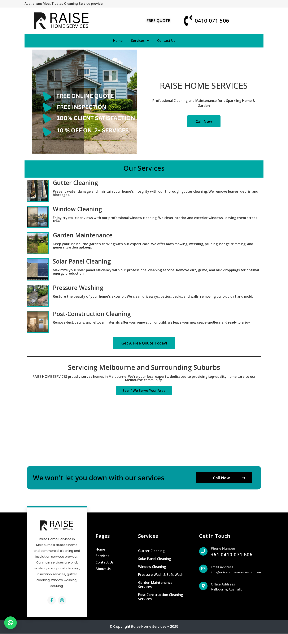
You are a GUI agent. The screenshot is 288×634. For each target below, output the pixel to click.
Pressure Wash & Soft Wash (160, 575)
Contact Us (166, 40)
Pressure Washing (78, 288)
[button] (158, 20)
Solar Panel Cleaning (82, 261)
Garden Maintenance (83, 235)
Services (140, 40)
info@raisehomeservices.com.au (236, 573)
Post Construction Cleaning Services (160, 597)
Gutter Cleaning (75, 183)
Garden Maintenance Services (155, 585)
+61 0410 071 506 (232, 555)
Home (118, 40)
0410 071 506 (212, 20)
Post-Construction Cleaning (92, 314)
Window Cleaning (77, 209)
